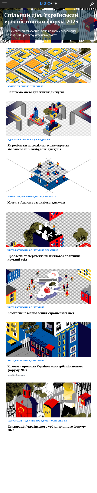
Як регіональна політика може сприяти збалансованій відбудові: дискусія (38, 147)
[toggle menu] (4, 3)
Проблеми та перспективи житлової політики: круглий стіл (43, 257)
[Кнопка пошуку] (91, 4)
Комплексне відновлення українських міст (40, 313)
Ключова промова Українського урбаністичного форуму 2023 (45, 368)
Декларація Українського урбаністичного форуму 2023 (46, 428)
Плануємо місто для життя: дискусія (35, 92)
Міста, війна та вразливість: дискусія (36, 202)
